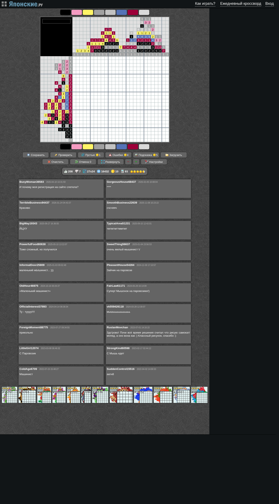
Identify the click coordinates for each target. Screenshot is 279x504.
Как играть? (205, 3)
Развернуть (110, 161)
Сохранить (36, 155)
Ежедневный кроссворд (240, 3)
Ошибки (118, 155)
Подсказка (146, 155)
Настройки (154, 161)
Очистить (55, 161)
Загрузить (173, 155)
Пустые (91, 155)
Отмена (83, 161)
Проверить (63, 155)
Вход (269, 3)
